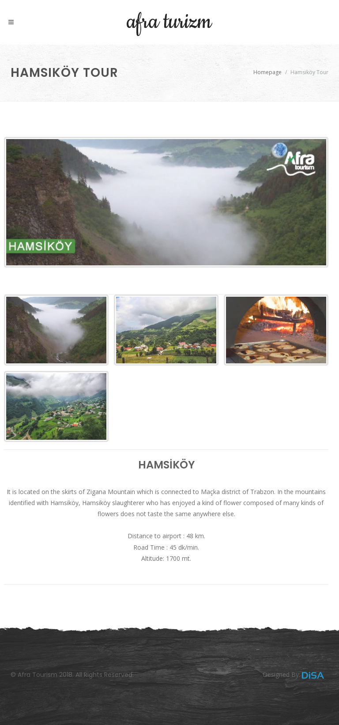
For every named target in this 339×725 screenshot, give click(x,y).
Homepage (267, 72)
